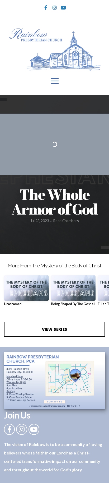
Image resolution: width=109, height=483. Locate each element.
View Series (54, 329)
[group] (26, 292)
